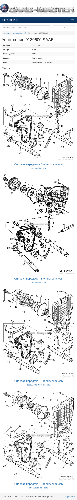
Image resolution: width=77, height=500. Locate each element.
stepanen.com (70, 497)
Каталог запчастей (19, 33)
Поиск (64, 27)
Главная (6, 33)
